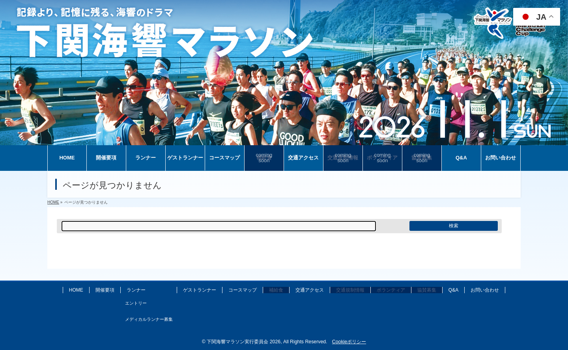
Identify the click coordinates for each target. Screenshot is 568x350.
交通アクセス (309, 290)
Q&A (453, 290)
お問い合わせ (485, 290)
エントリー (136, 303)
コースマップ (242, 290)
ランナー (136, 290)
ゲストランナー (199, 290)
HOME (76, 290)
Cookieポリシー (349, 341)
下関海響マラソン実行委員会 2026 (243, 341)
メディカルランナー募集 (149, 319)
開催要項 (104, 290)
